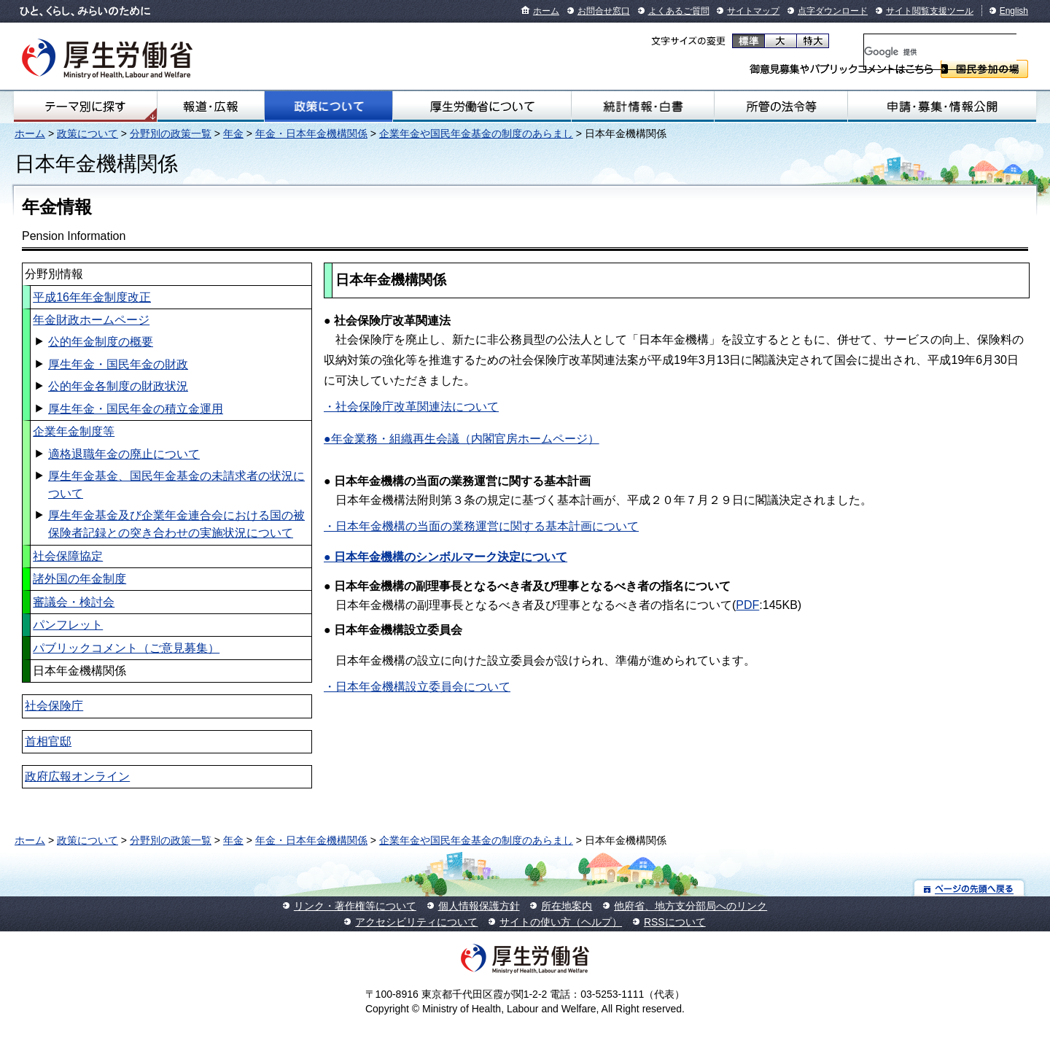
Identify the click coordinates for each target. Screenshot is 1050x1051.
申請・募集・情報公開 (942, 106)
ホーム (546, 11)
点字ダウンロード (833, 11)
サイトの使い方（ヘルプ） (560, 922)
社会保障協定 (68, 556)
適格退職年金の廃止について (124, 454)
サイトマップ (753, 11)
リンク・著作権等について (355, 906)
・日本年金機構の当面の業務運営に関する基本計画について (481, 526)
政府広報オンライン (77, 776)
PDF (747, 605)
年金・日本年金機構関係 (311, 133)
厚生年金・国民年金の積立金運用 (135, 409)
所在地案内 (566, 906)
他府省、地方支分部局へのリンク (690, 906)
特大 (812, 40)
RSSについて (675, 922)
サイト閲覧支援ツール (929, 11)
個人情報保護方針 (479, 906)
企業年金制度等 (73, 431)
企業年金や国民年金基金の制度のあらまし (476, 133)
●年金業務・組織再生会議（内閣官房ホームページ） (461, 439)
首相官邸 (48, 741)
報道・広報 (211, 106)
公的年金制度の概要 (100, 342)
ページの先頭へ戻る (969, 888)
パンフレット (68, 624)
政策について (328, 106)
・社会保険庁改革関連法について (411, 406)
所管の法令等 (781, 106)
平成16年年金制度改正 (92, 297)
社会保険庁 (54, 705)
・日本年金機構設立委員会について (417, 686)
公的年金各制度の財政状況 (118, 386)
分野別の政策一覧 (170, 133)
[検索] (940, 52)
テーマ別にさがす (85, 106)
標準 (748, 40)
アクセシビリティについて (416, 922)
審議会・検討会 (73, 602)
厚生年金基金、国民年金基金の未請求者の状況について (176, 485)
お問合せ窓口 (604, 11)
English (1014, 11)
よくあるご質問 (678, 11)
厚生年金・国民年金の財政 (118, 364)
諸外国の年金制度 (79, 579)
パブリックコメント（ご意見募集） (126, 648)
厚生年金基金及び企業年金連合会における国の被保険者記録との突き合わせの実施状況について (176, 524)
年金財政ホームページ (91, 320)
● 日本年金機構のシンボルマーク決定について (445, 557)
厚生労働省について (482, 106)
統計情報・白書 (643, 106)
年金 (233, 133)
